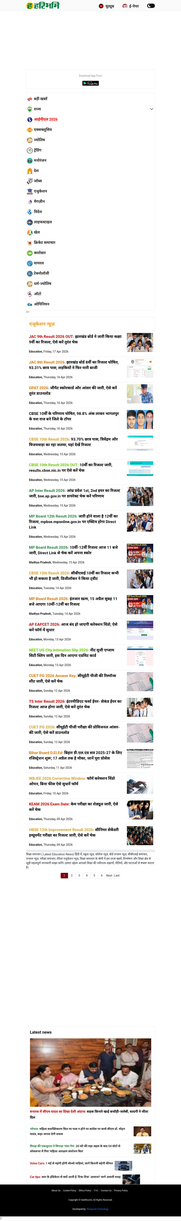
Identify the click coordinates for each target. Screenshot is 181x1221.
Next (109, 875)
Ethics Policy (85, 1190)
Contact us (106, 1190)
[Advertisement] (103, 38)
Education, (48, 351)
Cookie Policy (69, 1190)
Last (117, 875)
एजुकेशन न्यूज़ (42, 324)
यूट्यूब (106, 6)
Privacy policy (121, 1190)
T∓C (96, 1190)
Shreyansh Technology (98, 1209)
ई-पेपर (130, 6)
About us (56, 1190)
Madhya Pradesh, (56, 562)
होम (27, 312)
